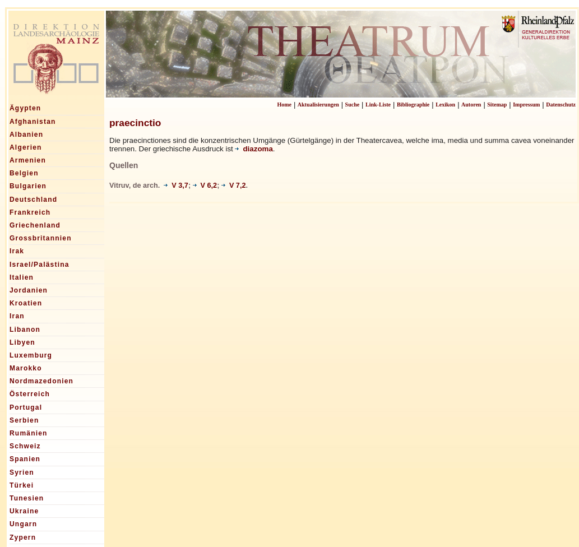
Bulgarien (28, 186)
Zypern (23, 537)
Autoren (471, 104)
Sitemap (497, 104)
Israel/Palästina (40, 264)
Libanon (25, 329)
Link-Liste (378, 104)
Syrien (22, 472)
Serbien (24, 420)
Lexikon (445, 104)
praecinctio (135, 122)
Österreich (30, 394)
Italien (22, 277)
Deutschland (33, 199)
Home (284, 104)
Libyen (22, 342)
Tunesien (27, 498)
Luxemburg (31, 355)
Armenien (28, 160)
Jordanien (29, 290)
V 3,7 (176, 185)
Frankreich (30, 212)
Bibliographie (413, 104)
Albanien (26, 134)
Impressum (526, 104)
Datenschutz (561, 104)
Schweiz (25, 446)
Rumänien (29, 433)
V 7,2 (233, 185)
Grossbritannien (41, 238)
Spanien (25, 459)
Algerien (26, 147)
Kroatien (26, 303)
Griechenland (35, 225)
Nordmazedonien (41, 381)
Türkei (22, 485)
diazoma (253, 149)
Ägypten (25, 108)
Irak (17, 251)
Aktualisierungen (318, 104)
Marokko (26, 368)
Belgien (24, 173)
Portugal (26, 407)
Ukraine (24, 511)
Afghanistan (33, 122)
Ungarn (23, 524)
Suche (352, 104)
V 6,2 (205, 185)
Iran (17, 316)
